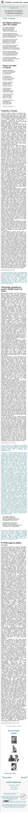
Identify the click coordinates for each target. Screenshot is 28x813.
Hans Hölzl (4, 545)
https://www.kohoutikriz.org (19, 807)
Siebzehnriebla (20, 611)
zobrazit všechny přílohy (10, 773)
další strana (23, 777)
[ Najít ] (11, 788)
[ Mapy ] (16, 786)
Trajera (22, 293)
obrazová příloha (7, 777)
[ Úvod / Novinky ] (12, 785)
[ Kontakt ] (16, 788)
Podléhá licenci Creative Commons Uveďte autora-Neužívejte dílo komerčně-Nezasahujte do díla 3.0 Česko (14, 802)
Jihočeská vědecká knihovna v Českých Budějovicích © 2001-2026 (10, 794)
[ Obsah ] (12, 786)
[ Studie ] (17, 785)
